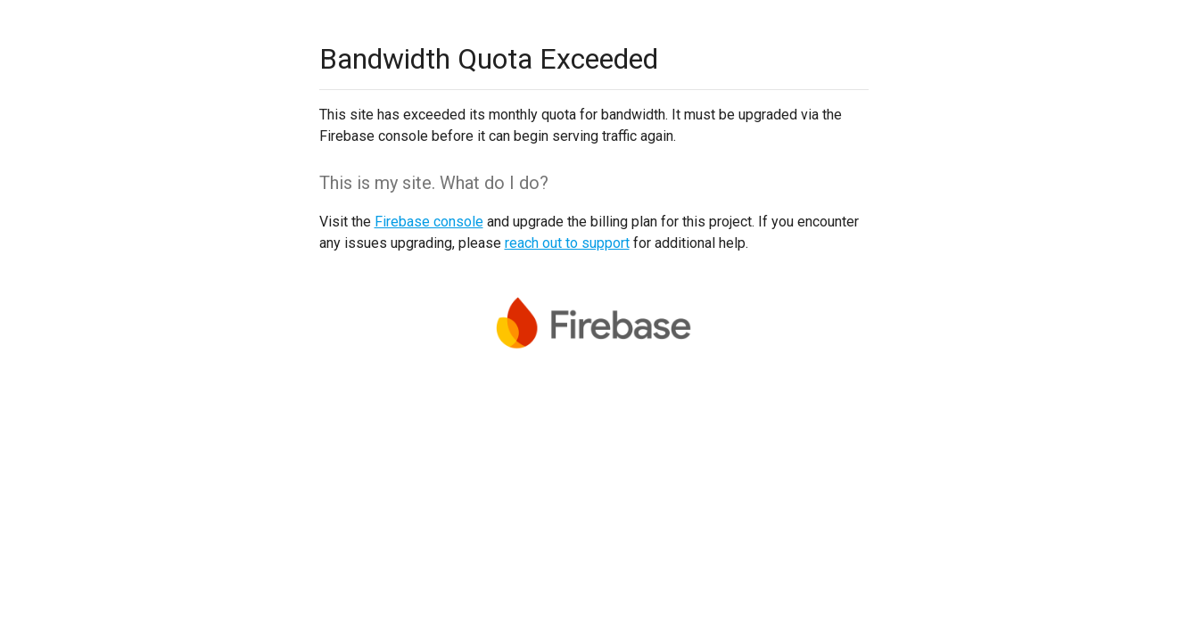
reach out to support (567, 243)
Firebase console (429, 221)
